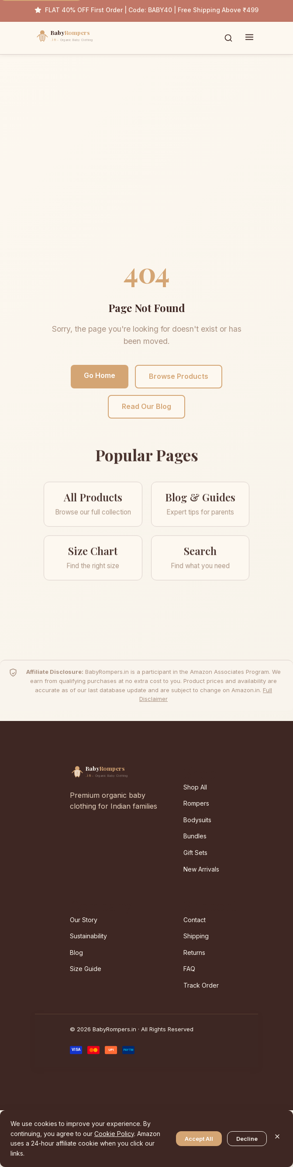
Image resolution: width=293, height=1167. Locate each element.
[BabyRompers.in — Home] (83, 38)
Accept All (199, 1138)
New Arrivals (201, 869)
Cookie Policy (114, 1133)
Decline (247, 1138)
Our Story (83, 919)
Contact (194, 919)
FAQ (189, 968)
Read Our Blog (146, 406)
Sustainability (88, 936)
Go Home (99, 375)
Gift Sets (195, 852)
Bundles (195, 836)
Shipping (196, 936)
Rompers (196, 803)
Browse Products (178, 376)
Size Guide (85, 968)
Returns (194, 952)
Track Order (201, 985)
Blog (76, 952)
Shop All (195, 787)
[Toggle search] (228, 38)
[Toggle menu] (249, 38)
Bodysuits (197, 820)
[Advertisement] (146, 164)
